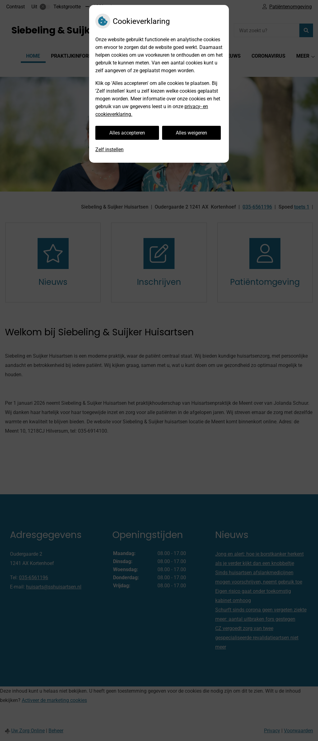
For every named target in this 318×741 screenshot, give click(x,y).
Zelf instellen (109, 149)
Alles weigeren (191, 133)
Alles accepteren (127, 133)
